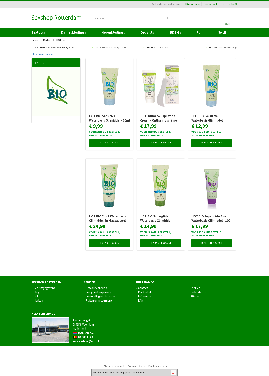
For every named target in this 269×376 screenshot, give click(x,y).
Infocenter (144, 296)
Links (36, 296)
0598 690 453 (84, 333)
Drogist (147, 32)
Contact (143, 288)
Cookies (195, 288)
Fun (200, 32)
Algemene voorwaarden (115, 366)
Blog (36, 292)
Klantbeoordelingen (157, 366)
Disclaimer (132, 366)
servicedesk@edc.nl (86, 341)
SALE (222, 32)
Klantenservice (192, 4)
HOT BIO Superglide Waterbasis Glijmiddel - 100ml (156, 218)
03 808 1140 (83, 337)
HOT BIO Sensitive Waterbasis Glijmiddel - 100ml (208, 118)
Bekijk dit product (109, 142)
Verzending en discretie (100, 296)
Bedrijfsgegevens (44, 288)
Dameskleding (73, 32)
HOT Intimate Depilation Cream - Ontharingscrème (158, 118)
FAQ (140, 300)
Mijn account (210, 4)
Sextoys (38, 32)
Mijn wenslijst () (228, 4)
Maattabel (144, 292)
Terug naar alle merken (43, 54)
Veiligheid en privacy (98, 292)
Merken (38, 300)
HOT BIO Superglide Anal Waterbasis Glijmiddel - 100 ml (210, 218)
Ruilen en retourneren (99, 300)
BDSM (175, 32)
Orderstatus (198, 292)
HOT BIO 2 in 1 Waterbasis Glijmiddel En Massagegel (107, 218)
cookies (140, 372)
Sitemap (195, 296)
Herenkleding (113, 32)
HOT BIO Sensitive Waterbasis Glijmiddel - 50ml (109, 118)
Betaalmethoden (96, 288)
